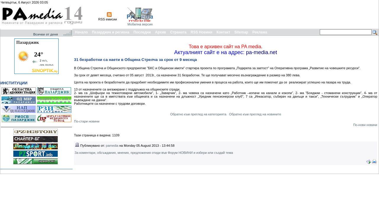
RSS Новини (201, 32)
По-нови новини (365, 125)
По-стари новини (86, 121)
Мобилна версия (139, 24)
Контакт (223, 32)
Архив (160, 32)
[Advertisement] (270, 14)
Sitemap (241, 32)
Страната (178, 32)
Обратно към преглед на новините (255, 114)
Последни (142, 32)
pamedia (112, 145)
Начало (81, 32)
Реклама (259, 32)
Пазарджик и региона (110, 32)
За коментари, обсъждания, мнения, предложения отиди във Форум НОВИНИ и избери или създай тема (154, 152)
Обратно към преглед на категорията (198, 114)
